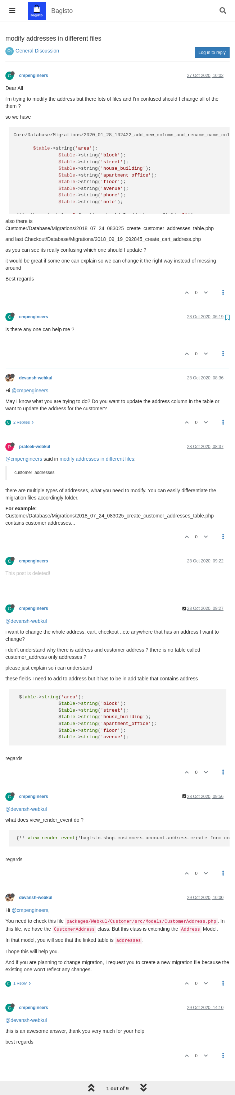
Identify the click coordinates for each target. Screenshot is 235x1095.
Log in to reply (212, 52)
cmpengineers (33, 75)
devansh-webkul (36, 377)
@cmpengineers (30, 390)
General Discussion (37, 51)
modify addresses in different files (96, 459)
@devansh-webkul (26, 621)
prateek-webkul (34, 446)
